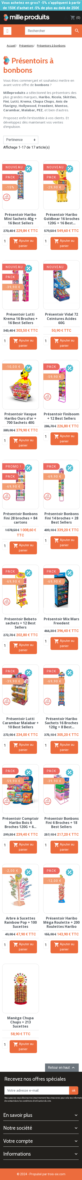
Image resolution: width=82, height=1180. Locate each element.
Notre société (17, 1128)
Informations (17, 1154)
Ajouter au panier (23, 243)
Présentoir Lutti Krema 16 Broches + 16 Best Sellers (20, 318)
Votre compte (18, 1141)
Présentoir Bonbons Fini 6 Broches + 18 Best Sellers (61, 822)
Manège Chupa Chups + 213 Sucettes (20, 1022)
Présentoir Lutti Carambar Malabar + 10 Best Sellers (20, 722)
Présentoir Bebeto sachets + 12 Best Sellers (20, 623)
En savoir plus (17, 1115)
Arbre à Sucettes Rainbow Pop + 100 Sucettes (20, 922)
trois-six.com (56, 1174)
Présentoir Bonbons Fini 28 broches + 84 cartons (20, 517)
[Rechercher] (48, 31)
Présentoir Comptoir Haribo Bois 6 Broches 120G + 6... (20, 822)
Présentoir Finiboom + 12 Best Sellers (61, 416)
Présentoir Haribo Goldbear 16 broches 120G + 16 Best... (61, 218)
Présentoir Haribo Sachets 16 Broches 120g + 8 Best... (61, 722)
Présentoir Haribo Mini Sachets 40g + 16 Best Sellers (20, 218)
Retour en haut (62, 1067)
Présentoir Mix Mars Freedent (61, 621)
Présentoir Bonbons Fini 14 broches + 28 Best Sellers (61, 517)
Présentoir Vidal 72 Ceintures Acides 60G (61, 318)
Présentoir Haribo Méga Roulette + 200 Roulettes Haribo (61, 922)
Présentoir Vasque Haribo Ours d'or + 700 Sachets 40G (20, 418)
